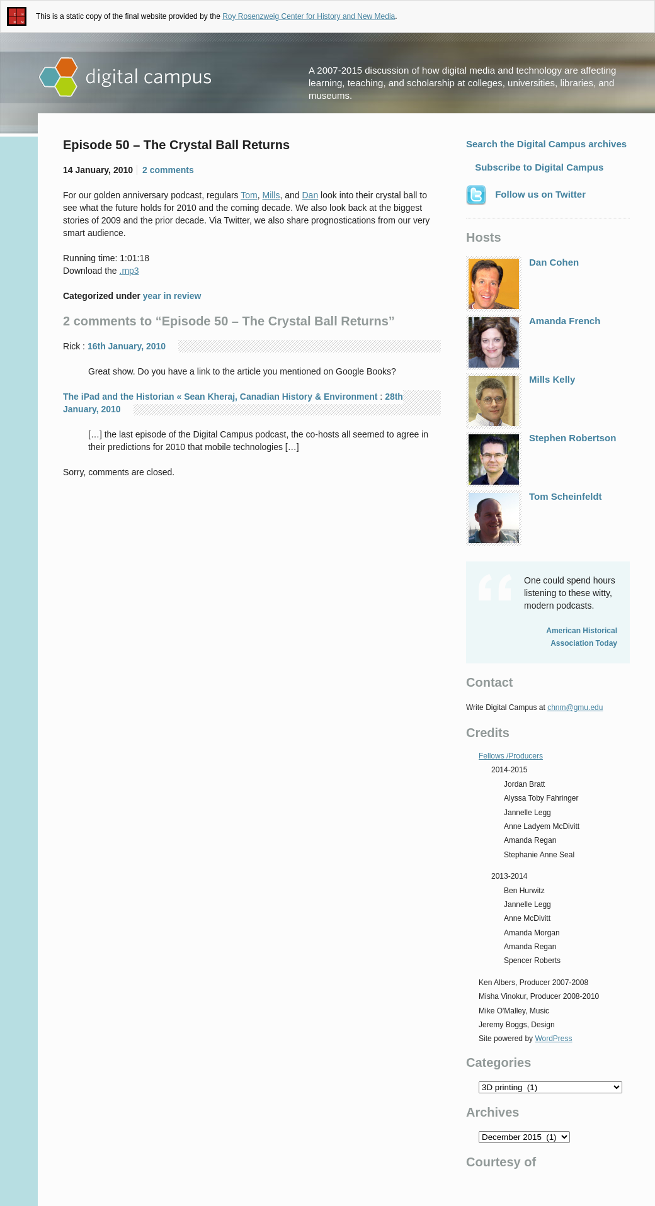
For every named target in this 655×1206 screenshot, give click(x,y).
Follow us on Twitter (526, 195)
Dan (310, 195)
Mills (271, 195)
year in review (172, 296)
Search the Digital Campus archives (546, 143)
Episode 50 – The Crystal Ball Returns (176, 145)
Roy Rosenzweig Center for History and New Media (308, 16)
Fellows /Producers (511, 756)
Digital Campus (126, 77)
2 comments (168, 170)
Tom (249, 195)
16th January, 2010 (127, 346)
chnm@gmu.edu (575, 707)
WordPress (553, 1038)
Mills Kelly (520, 401)
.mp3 (129, 271)
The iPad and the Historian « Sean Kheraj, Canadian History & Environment (220, 397)
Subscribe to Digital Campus (537, 167)
